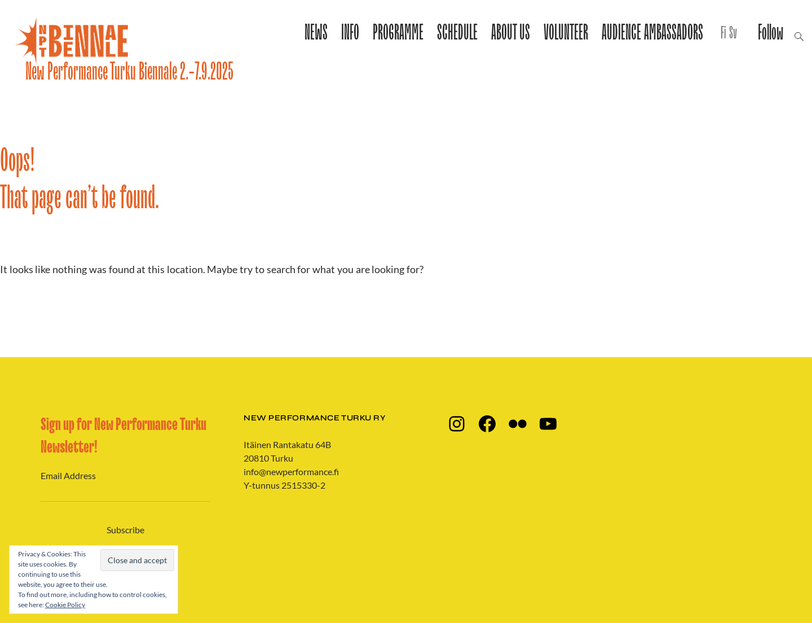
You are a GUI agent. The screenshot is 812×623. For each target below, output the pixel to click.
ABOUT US (510, 33)
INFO (350, 33)
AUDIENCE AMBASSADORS (652, 33)
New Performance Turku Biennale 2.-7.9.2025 (129, 72)
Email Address (68, 475)
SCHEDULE (457, 33)
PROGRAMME (398, 33)
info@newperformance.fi (291, 471)
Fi (723, 33)
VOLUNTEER (566, 33)
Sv (732, 33)
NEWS (316, 33)
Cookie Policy (65, 604)
